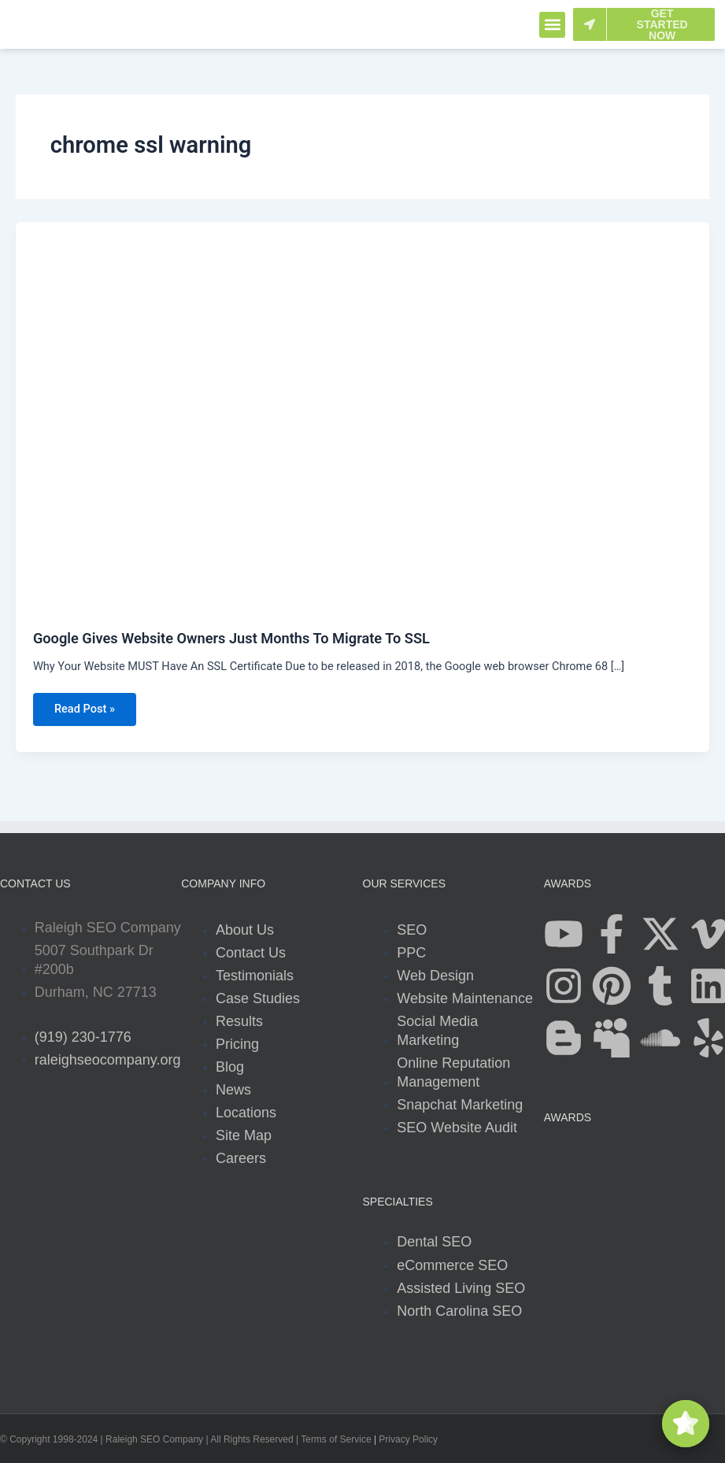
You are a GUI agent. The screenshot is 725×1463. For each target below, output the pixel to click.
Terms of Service (336, 1440)
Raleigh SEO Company (154, 1440)
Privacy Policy (408, 1440)
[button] (552, 25)
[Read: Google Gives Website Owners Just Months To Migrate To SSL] (362, 416)
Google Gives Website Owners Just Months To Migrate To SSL (231, 638)
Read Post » (85, 705)
